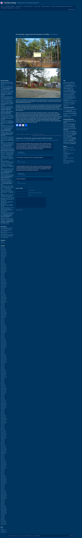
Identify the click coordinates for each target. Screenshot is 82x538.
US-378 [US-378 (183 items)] (74, 115)
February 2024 (3, 279)
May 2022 (2, 306)
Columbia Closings (10, 3)
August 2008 (3, 514)
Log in (2, 528)
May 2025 (2, 260)
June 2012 (3, 456)
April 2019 (2, 352)
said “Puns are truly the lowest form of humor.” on (7, 205)
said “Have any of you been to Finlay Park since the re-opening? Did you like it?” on (7, 83)
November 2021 (4, 313)
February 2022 (3, 310)
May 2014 (2, 427)
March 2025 (3, 263)
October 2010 (3, 481)
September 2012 (4, 452)
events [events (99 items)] (64, 93)
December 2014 (4, 418)
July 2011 (2, 470)
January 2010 (3, 492)
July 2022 (2, 303)
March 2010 (3, 490)
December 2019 (4, 342)
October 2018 (3, 360)
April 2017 (2, 383)
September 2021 (4, 316)
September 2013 (4, 437)
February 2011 (3, 476)
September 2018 (4, 361)
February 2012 (3, 461)
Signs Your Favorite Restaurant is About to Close (62, 6)
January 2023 (3, 296)
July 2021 (2, 318)
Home (2, 6)
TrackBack (32, 140)
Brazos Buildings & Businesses (69, 161)
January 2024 (3, 281)
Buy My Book (19, 6)
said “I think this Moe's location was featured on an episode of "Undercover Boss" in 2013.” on (7, 149)
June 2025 (3, 259)
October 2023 (3, 284)
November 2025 (4, 253)
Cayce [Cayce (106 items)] (64, 87)
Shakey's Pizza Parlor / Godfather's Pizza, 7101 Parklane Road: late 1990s (30, 134)
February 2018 (3, 370)
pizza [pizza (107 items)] (67, 105)
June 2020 (3, 335)
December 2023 (4, 282)
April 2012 (2, 458)
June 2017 (3, 380)
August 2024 (3, 272)
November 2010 (4, 480)
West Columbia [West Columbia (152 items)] (67, 116)
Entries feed (3, 529)
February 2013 (3, 446)
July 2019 (2, 349)
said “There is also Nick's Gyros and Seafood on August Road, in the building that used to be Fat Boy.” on (7, 214)
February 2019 (3, 355)
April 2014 (2, 428)
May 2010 (2, 487)
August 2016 (3, 393)
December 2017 (4, 373)
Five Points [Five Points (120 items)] (68, 93)
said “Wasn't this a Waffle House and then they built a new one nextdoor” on (7, 176)
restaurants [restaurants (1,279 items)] (68, 107)
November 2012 (4, 449)
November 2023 (4, 283)
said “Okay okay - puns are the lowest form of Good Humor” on (7, 199)
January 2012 (3, 462)
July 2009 (2, 500)
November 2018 (4, 359)
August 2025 (3, 257)
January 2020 (3, 341)
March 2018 (3, 369)
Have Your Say (37, 6)
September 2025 (4, 255)
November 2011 (4, 465)
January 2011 (3, 477)
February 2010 (3, 491)
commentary (3, 242)
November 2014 (4, 419)
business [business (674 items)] (70, 86)
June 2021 (3, 320)
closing (2, 241)
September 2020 (4, 331)
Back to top (71, 535)
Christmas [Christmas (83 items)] (68, 87)
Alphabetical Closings (10, 6)
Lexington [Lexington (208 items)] (66, 102)
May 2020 (2, 336)
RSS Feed (70, 9)
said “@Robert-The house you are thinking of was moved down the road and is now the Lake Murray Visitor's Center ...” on (7, 139)
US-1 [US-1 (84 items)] (68, 115)
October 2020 (3, 330)
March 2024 (3, 278)
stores (25, 129)
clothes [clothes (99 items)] (71, 87)
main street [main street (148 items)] (72, 102)
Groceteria (65, 155)
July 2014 (2, 424)
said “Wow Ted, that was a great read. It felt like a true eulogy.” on (7, 133)
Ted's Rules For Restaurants (7, 8)
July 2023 (2, 288)
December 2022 (4, 297)
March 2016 (3, 399)
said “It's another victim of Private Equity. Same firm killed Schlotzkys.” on (7, 108)
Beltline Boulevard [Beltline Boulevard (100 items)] (67, 82)
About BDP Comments (5, 223)
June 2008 (3, 516)
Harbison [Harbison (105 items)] (70, 98)
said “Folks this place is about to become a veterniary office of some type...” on (7, 122)
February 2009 (3, 506)
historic (22, 129)
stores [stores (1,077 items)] (69, 111)
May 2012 (2, 457)
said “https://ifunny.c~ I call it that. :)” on (7, 112)
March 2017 (3, 384)
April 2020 (2, 337)
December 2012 (4, 448)
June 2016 (3, 395)
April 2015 (2, 413)
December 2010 (4, 478)
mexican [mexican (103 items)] (65, 103)
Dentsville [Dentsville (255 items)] (71, 90)
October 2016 (3, 390)
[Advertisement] (41, 21)
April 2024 (2, 277)
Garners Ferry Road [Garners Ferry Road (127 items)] (68, 95)
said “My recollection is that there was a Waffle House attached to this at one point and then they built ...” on (7, 171)
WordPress (38, 535)
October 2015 (3, 405)
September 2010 (4, 482)
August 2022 (3, 302)
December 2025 (4, 252)
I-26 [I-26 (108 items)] (69, 100)
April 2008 (2, 519)
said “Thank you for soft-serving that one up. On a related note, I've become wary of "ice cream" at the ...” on (7, 196)
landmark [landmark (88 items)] (75, 100)
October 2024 (3, 269)
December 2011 (4, 463)
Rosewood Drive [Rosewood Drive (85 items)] (66, 109)
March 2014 (3, 429)
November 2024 (4, 268)
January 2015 (3, 417)
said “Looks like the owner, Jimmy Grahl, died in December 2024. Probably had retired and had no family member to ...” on (7, 182)
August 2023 (3, 287)
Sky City (64, 159)
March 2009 (3, 505)
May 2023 (2, 291)
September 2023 (4, 286)
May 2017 (2, 381)
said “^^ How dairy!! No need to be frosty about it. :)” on (7, 202)
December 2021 (4, 312)
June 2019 (3, 350)
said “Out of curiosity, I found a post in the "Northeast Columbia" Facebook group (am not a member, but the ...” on (7, 165)
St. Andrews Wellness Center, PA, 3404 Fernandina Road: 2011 (7, 228)
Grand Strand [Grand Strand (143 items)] (69, 97)
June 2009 (3, 501)
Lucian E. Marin (28, 535)
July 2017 (2, 379)
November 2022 (4, 298)
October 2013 (3, 436)
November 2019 (4, 344)
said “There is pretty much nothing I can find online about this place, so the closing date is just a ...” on (7, 87)
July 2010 (2, 485)
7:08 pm (24, 174)
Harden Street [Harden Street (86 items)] (69, 99)
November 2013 (4, 434)
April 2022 (2, 307)
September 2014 (4, 422)
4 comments (54, 34)
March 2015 (3, 414)
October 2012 (3, 451)
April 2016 (2, 398)
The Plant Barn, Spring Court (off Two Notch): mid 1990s (32, 34)
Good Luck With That (28, 6)
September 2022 (4, 301)
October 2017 (3, 375)
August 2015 (3, 408)
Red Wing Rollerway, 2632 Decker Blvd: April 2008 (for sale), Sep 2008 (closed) (46, 135)
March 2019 (3, 354)
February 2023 (3, 294)
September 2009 (4, 497)
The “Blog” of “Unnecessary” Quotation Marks (68, 154)
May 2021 (2, 321)
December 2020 (4, 327)
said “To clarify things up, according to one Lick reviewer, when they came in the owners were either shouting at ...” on (7, 191)
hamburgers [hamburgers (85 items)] (65, 98)
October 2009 (3, 496)
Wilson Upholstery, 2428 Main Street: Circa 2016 (6, 230)
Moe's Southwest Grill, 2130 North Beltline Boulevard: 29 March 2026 (7, 235)
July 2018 (2, 364)
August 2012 (3, 453)
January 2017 (3, 386)
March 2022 (3, 308)
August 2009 (3, 499)
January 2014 (3, 432)
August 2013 (3, 438)
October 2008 (3, 511)
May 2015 (2, 412)
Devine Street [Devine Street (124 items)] (66, 91)
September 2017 (4, 376)
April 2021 (2, 322)
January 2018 (3, 371)
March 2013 (3, 444)
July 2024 (2, 273)
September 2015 (4, 407)
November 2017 (4, 374)
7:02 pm (24, 162)
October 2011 (3, 466)
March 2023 (3, 293)
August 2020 (3, 332)
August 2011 (3, 468)
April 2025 (2, 262)
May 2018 (2, 366)
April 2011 (2, 473)
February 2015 (3, 415)
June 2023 (3, 289)
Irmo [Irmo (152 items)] (72, 100)
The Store (17, 8)
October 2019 (3, 345)
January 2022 (3, 311)
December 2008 (4, 509)
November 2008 (4, 510)
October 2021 (3, 315)
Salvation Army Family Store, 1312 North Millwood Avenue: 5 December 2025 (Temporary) (70, 142)
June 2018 (3, 365)
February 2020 (3, 340)
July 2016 (2, 394)
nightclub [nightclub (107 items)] (69, 103)
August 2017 (3, 378)
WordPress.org (3, 532)
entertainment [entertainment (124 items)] (73, 91)
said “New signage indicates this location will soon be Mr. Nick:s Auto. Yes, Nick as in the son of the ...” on (7, 144)
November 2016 (4, 389)
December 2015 (4, 403)
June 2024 (3, 274)
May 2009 (2, 502)
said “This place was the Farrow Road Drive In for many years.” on (7, 98)
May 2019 (2, 351)
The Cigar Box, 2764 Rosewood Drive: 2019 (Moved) (6, 237)
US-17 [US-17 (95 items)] (71, 115)
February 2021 (3, 325)
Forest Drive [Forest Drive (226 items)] (70, 94)
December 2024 (4, 267)
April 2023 (2, 292)
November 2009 (4, 495)
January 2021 (3, 326)
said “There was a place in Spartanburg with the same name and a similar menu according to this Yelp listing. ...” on (7, 220)
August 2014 (3, 423)
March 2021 (3, 323)
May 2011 (2, 472)
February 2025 (3, 264)
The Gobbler (65, 156)
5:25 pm (24, 153)
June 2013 (3, 441)
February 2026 (3, 249)
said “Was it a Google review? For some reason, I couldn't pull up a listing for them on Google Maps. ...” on (7, 187)
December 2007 (4, 524)
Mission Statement (46, 6)
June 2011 (3, 471)
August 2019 (3, 347)
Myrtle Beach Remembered (68, 160)
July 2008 (2, 515)
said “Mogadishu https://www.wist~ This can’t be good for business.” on (7, 161)
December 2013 (4, 433)
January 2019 (3, 356)
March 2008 (3, 520)
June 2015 (3, 410)
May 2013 (2, 442)
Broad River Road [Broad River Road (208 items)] (68, 83)
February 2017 (3, 385)
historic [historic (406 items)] (65, 100)
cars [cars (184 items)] (75, 86)
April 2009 (2, 504)
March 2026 (3, 248)
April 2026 (2, 247)
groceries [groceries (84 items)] (74, 97)
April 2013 (2, 443)
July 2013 (2, 439)
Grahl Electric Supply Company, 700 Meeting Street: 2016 (70, 134)
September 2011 (4, 467)
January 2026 (3, 250)
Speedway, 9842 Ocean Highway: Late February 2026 (69, 138)
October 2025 (3, 254)
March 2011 (3, 475)
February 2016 (3, 400)
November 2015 (4, 404)
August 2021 (3, 317)
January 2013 (3, 447)
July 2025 (2, 258)
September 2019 (4, 346)
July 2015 (2, 409)
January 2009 (3, 507)
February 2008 (3, 521)
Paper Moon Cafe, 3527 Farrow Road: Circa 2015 (6, 233)
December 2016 (4, 388)
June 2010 (3, 486)
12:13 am (24, 183)
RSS (28, 140)
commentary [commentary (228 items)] (67, 88)
